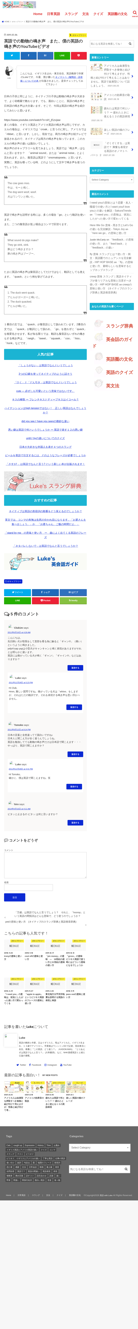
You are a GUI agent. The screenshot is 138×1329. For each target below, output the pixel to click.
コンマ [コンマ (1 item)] (52, 1149)
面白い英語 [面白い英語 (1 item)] (40, 1180)
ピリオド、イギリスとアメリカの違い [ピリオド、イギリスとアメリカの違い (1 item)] (23, 1158)
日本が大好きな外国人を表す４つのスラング (45, 446)
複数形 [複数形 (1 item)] (9, 1175)
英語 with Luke (105, 1195)
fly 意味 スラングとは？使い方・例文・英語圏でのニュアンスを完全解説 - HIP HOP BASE (111, 245)
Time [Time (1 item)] (48, 1145)
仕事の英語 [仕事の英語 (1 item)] (60, 1158)
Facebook (36, 1064)
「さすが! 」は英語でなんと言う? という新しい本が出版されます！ (45, 463)
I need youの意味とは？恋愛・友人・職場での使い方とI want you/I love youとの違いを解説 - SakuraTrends (112, 198)
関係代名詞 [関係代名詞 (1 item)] (27, 1180)
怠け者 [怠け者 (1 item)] (9, 1167)
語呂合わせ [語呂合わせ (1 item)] (41, 1175)
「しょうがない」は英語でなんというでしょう (45, 365)
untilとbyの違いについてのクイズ (45, 438)
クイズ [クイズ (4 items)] (44, 1149)
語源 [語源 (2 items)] (51, 1175)
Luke (22, 1037)
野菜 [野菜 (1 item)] (8, 1180)
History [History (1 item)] (41, 1145)
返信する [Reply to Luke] (74, 707)
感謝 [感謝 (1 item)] (17, 1167)
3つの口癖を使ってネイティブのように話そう (45, 373)
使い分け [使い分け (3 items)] (10, 1162)
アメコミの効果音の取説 (111, 94)
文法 (85, 14)
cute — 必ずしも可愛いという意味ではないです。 (45, 390)
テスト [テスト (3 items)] (20, 1154)
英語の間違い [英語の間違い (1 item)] (34, 1171)
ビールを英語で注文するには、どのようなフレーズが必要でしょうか (45, 455)
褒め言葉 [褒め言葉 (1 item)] (19, 1175)
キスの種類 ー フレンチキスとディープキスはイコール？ (45, 399)
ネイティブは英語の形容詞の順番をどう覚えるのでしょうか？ (45, 511)
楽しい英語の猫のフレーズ (111, 125)
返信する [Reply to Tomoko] (75, 754)
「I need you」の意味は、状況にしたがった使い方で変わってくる (111, 205)
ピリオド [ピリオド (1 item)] (30, 1154)
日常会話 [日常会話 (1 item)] (33, 1167)
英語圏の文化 (117, 14)
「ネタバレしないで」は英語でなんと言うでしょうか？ (45, 545)
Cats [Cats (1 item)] (9, 1145)
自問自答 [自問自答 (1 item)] (10, 1171)
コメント (8, 850)
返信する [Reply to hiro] (75, 822)
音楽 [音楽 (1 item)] (49, 1180)
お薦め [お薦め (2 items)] (57, 1145)
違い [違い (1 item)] (58, 1175)
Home (37, 14)
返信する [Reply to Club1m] (75, 667)
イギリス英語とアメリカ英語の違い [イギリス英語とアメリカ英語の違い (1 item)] (22, 1149)
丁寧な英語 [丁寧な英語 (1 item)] (48, 1158)
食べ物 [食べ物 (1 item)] (57, 1180)
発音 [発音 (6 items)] (57, 1167)
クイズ (98, 14)
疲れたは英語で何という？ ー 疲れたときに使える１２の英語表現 (110, 110)
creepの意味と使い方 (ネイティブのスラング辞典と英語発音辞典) (111, 273)
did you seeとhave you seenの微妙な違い (45, 421)
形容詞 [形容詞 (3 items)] (57, 1162)
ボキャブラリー (14, 581)
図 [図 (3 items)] (34, 1162)
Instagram (52, 1064)
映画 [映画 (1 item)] (42, 1167)
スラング (71, 14)
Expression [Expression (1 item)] (30, 1145)
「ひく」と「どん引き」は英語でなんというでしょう (45, 382)
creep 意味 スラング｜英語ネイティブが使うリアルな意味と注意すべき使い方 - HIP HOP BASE (112, 266)
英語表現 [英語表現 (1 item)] (46, 1171)
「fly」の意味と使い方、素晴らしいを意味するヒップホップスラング (112, 253)
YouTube (67, 1064)
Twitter (23, 1064)
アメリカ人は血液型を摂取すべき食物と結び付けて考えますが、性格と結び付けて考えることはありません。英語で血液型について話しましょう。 (111, 74)
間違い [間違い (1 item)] (16, 1180)
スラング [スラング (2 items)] (10, 1154)
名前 (6, 882)
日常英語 (53, 14)
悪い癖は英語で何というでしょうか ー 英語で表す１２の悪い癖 (45, 429)
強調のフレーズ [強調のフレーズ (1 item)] (44, 1162)
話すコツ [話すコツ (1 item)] (30, 1175)
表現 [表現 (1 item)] (55, 1171)
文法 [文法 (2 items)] (24, 1167)
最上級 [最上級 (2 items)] (49, 1167)
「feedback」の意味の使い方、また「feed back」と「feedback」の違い (111, 232)
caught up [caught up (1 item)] (17, 1145)
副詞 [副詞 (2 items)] (19, 1162)
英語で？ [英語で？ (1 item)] (21, 1171)
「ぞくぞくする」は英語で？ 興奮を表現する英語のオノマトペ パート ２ (111, 141)
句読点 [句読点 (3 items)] (27, 1162)
